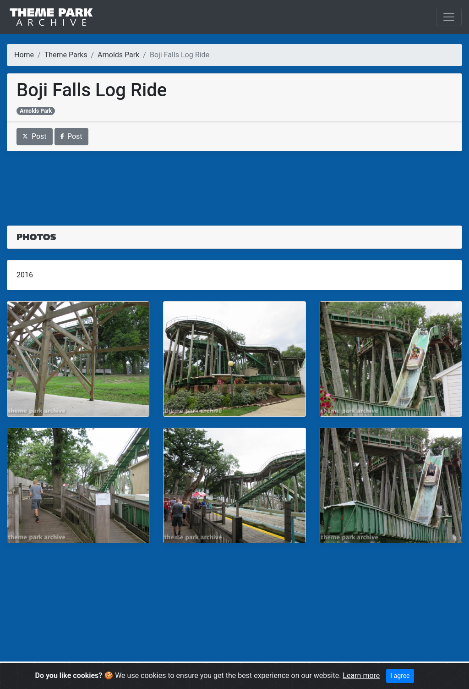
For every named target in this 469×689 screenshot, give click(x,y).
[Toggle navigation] (449, 17)
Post (34, 136)
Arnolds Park (118, 54)
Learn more (361, 675)
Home (24, 54)
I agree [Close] (399, 675)
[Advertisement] (234, 183)
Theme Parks (65, 54)
